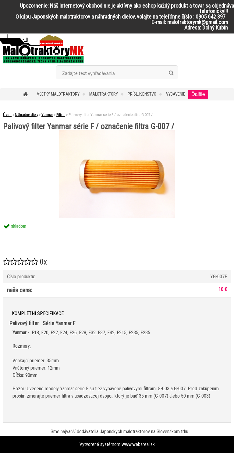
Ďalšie (198, 94)
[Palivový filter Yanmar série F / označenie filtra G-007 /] (117, 132)
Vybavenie (175, 94)
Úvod (7, 114)
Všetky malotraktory (58, 94)
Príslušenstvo (142, 94)
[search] (171, 73)
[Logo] (42, 48)
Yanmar (47, 114)
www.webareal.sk (138, 444)
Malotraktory (103, 94)
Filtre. (60, 114)
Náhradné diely (26, 114)
